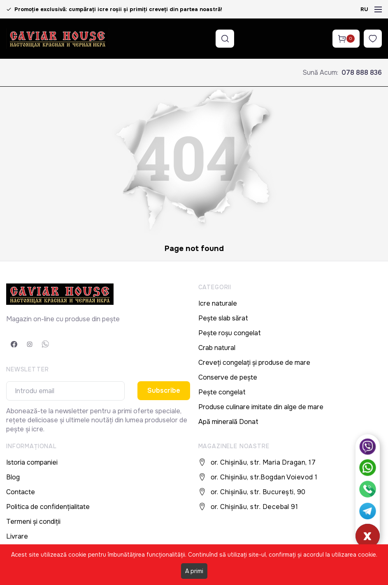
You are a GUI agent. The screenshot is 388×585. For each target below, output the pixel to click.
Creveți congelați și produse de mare (254, 362)
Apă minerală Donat (228, 421)
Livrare (17, 536)
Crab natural (216, 347)
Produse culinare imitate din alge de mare (260, 407)
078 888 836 (362, 72)
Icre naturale (217, 303)
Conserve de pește (227, 377)
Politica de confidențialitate (48, 506)
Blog (13, 477)
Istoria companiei (32, 462)
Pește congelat (222, 392)
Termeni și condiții (33, 521)
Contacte (20, 492)
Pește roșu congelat (229, 333)
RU (364, 9)
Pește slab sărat (223, 318)
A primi (194, 571)
